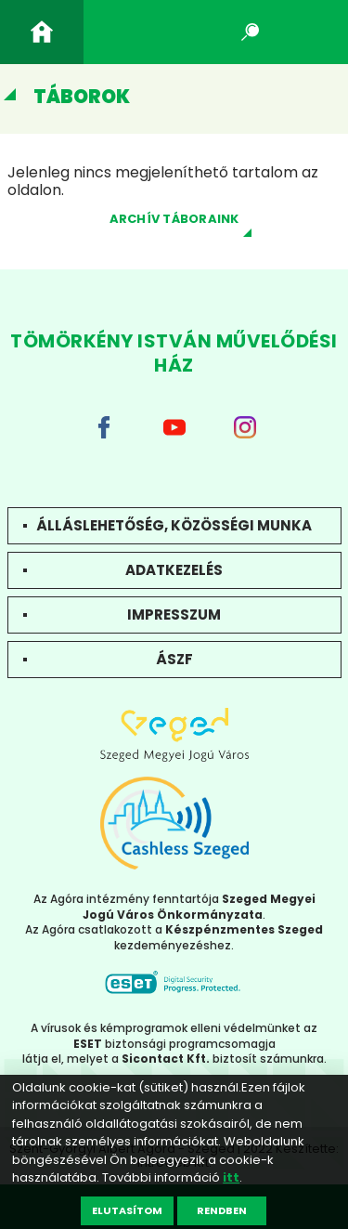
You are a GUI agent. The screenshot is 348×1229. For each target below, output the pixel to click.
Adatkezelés (174, 570)
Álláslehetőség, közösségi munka (174, 525)
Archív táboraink (174, 219)
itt (231, 1177)
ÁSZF (174, 659)
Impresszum (174, 614)
